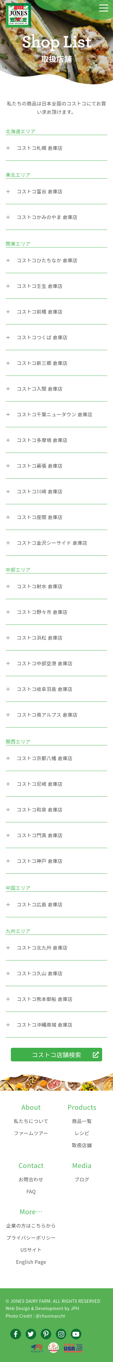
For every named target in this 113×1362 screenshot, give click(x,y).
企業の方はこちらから (31, 1225)
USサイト (31, 1249)
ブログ (81, 1179)
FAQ (31, 1191)
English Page (31, 1261)
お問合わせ (31, 1179)
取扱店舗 (82, 1145)
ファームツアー (31, 1133)
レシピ (81, 1133)
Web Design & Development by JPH (42, 1308)
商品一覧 (82, 1121)
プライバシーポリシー (31, 1237)
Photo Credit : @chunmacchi (35, 1316)
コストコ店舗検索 (56, 1054)
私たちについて (31, 1121)
